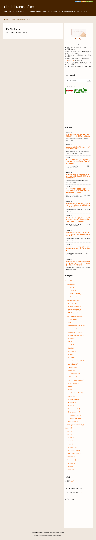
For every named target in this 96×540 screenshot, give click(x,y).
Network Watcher (73, 383)
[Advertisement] (78, 110)
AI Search (73, 287)
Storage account (73, 409)
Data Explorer (72, 329)
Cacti (69, 434)
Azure (68, 281)
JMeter (70, 444)
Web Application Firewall (75, 425)
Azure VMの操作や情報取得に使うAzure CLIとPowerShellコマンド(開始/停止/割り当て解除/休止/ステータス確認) (78, 190)
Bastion (70, 322)
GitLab (70, 441)
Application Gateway (74, 306)
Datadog (70, 437)
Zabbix (70, 469)
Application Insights (74, 309)
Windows (71, 466)
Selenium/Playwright (74, 453)
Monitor (71, 370)
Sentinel (70, 405)
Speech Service (75, 293)
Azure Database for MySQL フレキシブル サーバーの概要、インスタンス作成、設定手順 (78, 248)
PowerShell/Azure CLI (75, 393)
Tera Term (71, 457)
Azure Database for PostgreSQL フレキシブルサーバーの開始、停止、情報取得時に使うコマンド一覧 (78, 205)
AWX (69, 431)
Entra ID (70, 345)
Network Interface (76, 418)
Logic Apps (72, 367)
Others (68, 428)
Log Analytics (75, 373)
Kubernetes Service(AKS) (75, 361)
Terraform (71, 460)
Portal (70, 389)
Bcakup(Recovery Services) (76, 325)
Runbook (73, 319)
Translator (74, 297)
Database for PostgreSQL (75, 335)
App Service (72, 303)
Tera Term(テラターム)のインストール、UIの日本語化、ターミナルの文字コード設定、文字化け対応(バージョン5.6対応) (78, 219)
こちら (72, 481)
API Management (73, 300)
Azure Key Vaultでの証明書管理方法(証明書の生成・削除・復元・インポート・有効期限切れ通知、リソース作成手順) (78, 263)
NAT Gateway (72, 377)
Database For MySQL (74, 332)
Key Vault (71, 357)
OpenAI (73, 290)
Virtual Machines (73, 412)
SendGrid (71, 402)
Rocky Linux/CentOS (74, 450)
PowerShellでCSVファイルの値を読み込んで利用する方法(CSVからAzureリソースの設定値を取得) (78, 161)
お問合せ (71, 60)
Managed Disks (75, 415)
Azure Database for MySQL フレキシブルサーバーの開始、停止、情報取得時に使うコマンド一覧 (78, 234)
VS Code (71, 463)
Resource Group (73, 399)
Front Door (71, 351)
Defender (71, 338)
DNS (69, 341)
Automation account (74, 316)
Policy (70, 386)
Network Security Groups (75, 380)
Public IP (71, 396)
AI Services (71, 284)
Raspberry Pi (72, 447)
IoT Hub (70, 354)
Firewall (70, 348)
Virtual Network (72, 421)
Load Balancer (72, 364)
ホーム (7, 19)
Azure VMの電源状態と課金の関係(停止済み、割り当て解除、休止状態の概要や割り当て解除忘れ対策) (78, 176)
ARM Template (72, 313)
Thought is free (57, 535)
